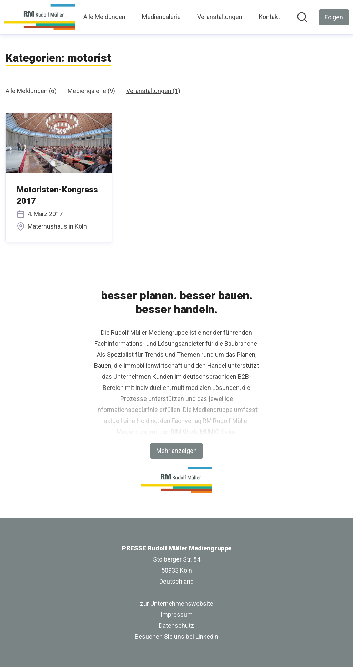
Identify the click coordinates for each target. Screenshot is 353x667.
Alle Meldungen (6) (31, 90)
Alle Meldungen (104, 16)
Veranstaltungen (219, 16)
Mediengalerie (161, 16)
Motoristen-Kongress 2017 (57, 195)
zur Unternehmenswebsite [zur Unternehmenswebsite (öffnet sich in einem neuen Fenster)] (176, 603)
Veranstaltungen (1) (153, 90)
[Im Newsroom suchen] (302, 17)
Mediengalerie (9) (91, 90)
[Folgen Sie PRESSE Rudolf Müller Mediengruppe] (334, 17)
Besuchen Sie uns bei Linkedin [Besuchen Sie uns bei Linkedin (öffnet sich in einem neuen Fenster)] (176, 636)
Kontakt (269, 16)
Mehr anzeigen (176, 450)
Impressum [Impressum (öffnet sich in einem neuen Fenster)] (177, 614)
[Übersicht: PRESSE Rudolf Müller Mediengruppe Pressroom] (39, 17)
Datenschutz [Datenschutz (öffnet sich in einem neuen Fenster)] (176, 625)
